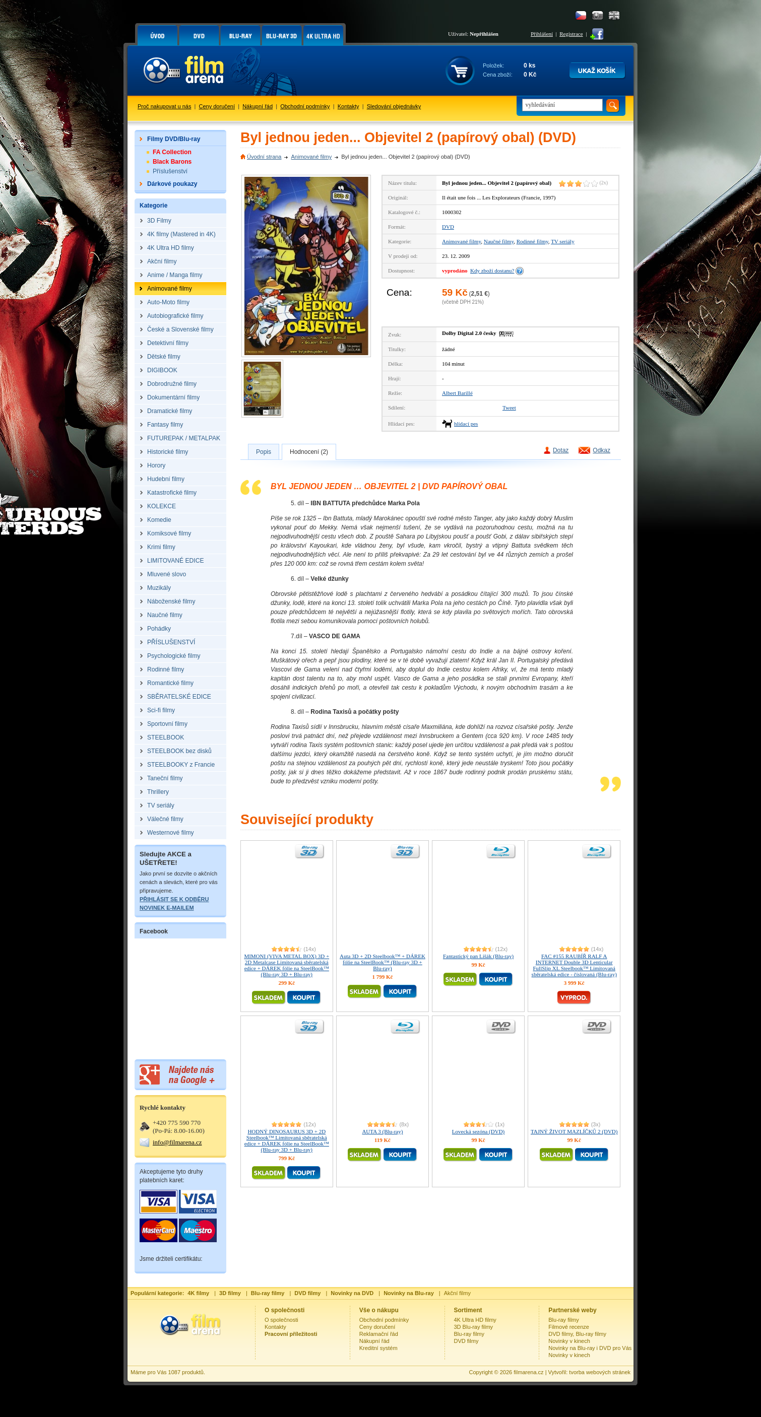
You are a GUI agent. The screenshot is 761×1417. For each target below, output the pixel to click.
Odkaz (601, 450)
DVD (448, 227)
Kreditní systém (378, 1348)
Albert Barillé (457, 393)
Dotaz (560, 450)
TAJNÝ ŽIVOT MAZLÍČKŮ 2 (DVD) (574, 1131)
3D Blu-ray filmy (473, 1327)
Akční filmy (457, 1293)
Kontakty (348, 106)
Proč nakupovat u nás (164, 106)
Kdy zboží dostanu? (492, 270)
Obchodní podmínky (305, 106)
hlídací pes (466, 424)
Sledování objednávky (394, 106)
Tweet (509, 407)
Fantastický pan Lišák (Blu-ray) (478, 956)
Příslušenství (170, 171)
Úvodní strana (264, 157)
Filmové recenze (568, 1327)
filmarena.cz (528, 1372)
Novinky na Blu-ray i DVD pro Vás (589, 1348)
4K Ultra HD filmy (475, 1320)
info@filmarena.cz (177, 1142)
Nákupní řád (257, 106)
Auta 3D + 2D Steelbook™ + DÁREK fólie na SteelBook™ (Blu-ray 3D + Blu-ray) (382, 962)
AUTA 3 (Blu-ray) (382, 1131)
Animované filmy (311, 157)
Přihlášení (542, 34)
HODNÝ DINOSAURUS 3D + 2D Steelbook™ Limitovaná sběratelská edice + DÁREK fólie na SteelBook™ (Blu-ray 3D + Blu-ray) (286, 1140)
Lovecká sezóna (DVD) (478, 1131)
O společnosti (281, 1320)
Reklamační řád (378, 1334)
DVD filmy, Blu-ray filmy (577, 1334)
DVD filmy (466, 1341)
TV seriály (563, 241)
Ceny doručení (217, 106)
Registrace (571, 34)
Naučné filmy (499, 241)
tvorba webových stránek (599, 1372)
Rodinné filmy (532, 241)
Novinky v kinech (569, 1341)
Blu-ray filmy (469, 1334)
